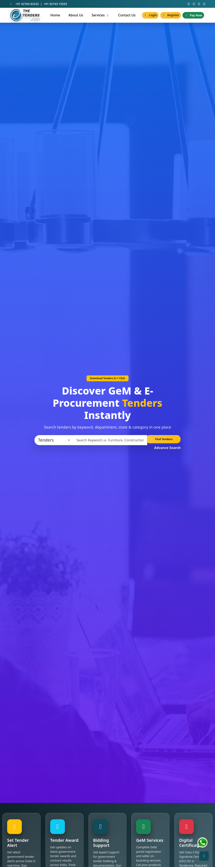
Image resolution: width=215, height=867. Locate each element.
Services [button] (101, 17)
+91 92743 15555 (55, 5)
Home (55, 17)
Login (150, 17)
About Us (75, 17)
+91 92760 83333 (27, 5)
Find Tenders (164, 442)
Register (170, 17)
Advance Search (167, 449)
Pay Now (193, 17)
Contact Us (127, 17)
